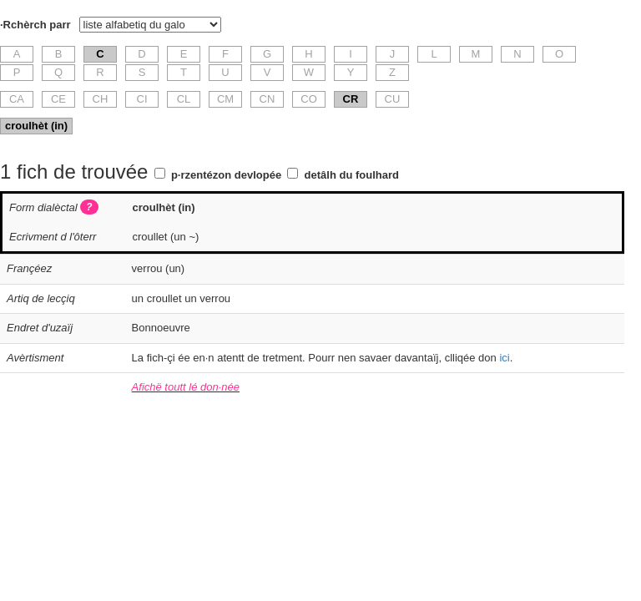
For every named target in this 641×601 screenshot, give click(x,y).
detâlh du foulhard (352, 175)
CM (225, 99)
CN (267, 99)
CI (142, 99)
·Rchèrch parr (35, 24)
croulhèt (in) (36, 125)
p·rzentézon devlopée (226, 175)
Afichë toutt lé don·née (186, 387)
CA (16, 99)
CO (308, 99)
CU (393, 99)
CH (101, 99)
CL (184, 99)
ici (504, 357)
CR (351, 99)
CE (58, 99)
